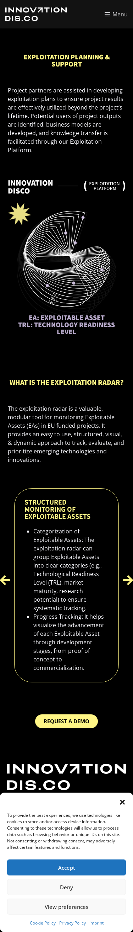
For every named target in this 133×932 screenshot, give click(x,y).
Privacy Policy (72, 923)
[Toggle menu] (116, 14)
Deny (66, 887)
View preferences (66, 906)
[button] (122, 801)
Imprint (96, 923)
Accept (66, 867)
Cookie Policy (43, 923)
